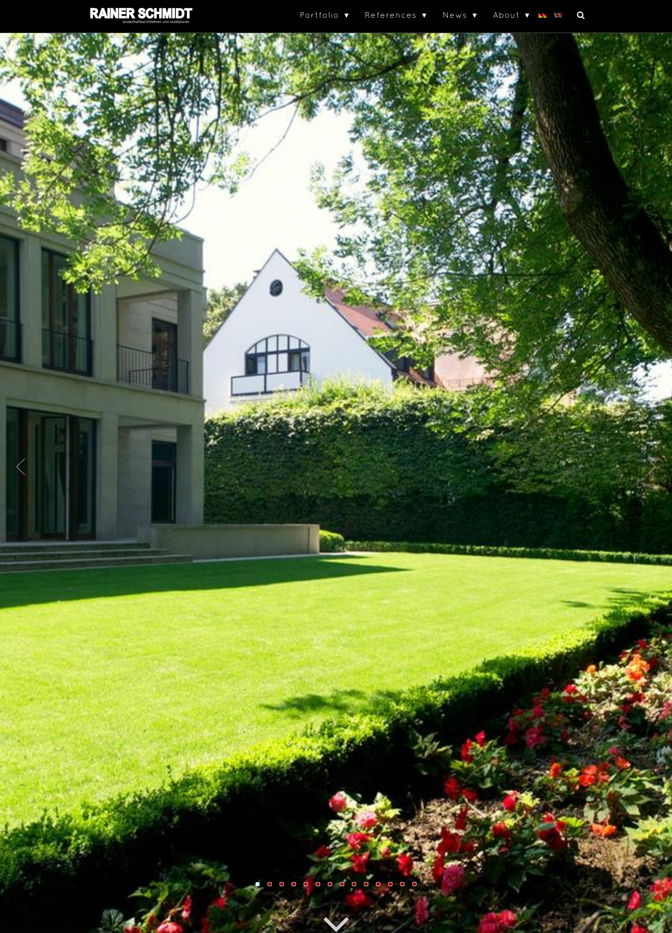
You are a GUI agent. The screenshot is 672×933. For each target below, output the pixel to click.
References (391, 14)
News (455, 14)
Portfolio (319, 14)
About (506, 14)
